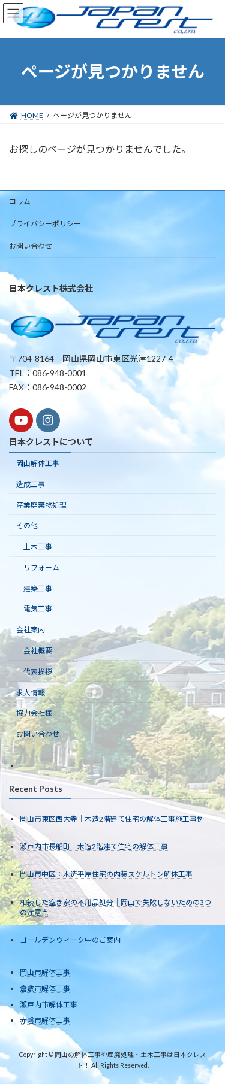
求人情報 (30, 692)
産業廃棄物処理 (41, 505)
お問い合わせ (30, 245)
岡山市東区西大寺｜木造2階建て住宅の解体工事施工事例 (112, 818)
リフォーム (41, 567)
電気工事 (37, 609)
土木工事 (37, 546)
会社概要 (37, 650)
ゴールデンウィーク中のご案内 (70, 939)
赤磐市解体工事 (45, 1020)
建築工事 (37, 588)
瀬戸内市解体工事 (48, 1004)
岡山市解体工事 (45, 972)
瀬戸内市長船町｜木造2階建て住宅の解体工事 (94, 846)
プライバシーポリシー (45, 223)
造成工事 (30, 484)
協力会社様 (34, 713)
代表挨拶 (37, 671)
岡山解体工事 (37, 463)
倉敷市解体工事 (45, 988)
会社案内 (30, 629)
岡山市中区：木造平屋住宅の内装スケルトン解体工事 (106, 874)
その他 (27, 526)
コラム (20, 201)
